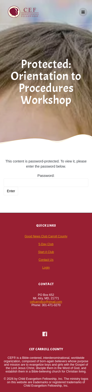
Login (46, 267)
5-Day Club (46, 244)
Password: (46, 180)
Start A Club (46, 252)
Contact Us (46, 259)
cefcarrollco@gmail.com (46, 301)
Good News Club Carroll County (46, 236)
